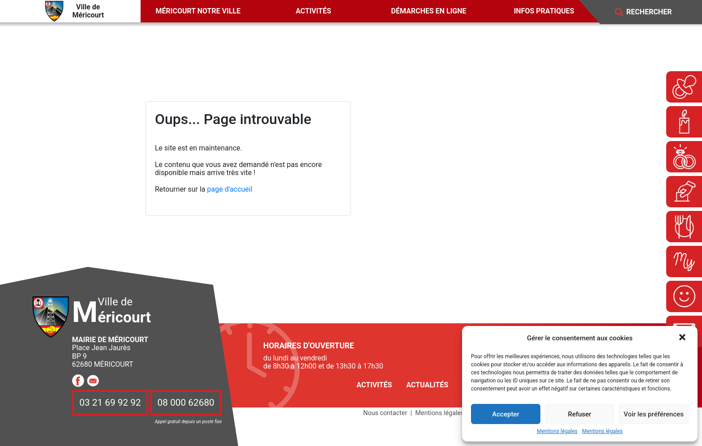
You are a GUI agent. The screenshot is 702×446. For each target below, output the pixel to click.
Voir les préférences (654, 414)
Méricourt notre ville (198, 11)
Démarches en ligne (429, 11)
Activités (313, 11)
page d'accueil (230, 189)
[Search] (655, 12)
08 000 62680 (186, 402)
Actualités (427, 385)
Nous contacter (385, 413)
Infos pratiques (544, 11)
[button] (683, 338)
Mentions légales (557, 431)
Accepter (505, 414)
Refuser (579, 414)
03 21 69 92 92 (110, 402)
